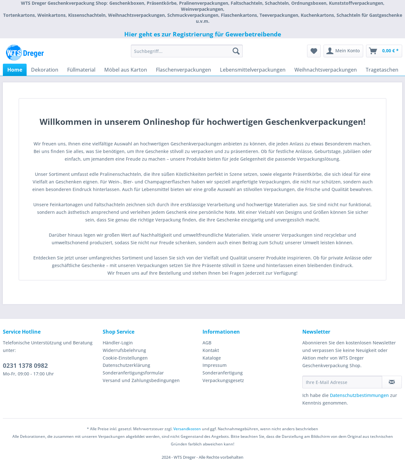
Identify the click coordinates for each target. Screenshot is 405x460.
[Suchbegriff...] (187, 51)
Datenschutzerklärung (126, 365)
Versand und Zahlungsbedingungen (141, 380)
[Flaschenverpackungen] (183, 70)
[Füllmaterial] (81, 70)
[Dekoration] (45, 70)
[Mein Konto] (343, 51)
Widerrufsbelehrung (124, 350)
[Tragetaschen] (382, 70)
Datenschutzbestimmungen (359, 395)
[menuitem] (187, 54)
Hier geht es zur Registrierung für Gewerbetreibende (202, 34)
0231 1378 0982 (25, 365)
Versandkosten (187, 428)
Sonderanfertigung (222, 373)
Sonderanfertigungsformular (133, 373)
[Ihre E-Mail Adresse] (342, 382)
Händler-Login (118, 343)
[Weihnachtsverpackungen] (325, 70)
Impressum (214, 365)
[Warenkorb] (384, 51)
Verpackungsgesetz (223, 380)
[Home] (15, 70)
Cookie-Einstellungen (125, 358)
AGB (206, 343)
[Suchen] (236, 51)
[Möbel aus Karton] (125, 70)
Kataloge (211, 358)
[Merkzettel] (314, 51)
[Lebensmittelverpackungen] (252, 70)
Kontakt (210, 350)
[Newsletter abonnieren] (392, 382)
